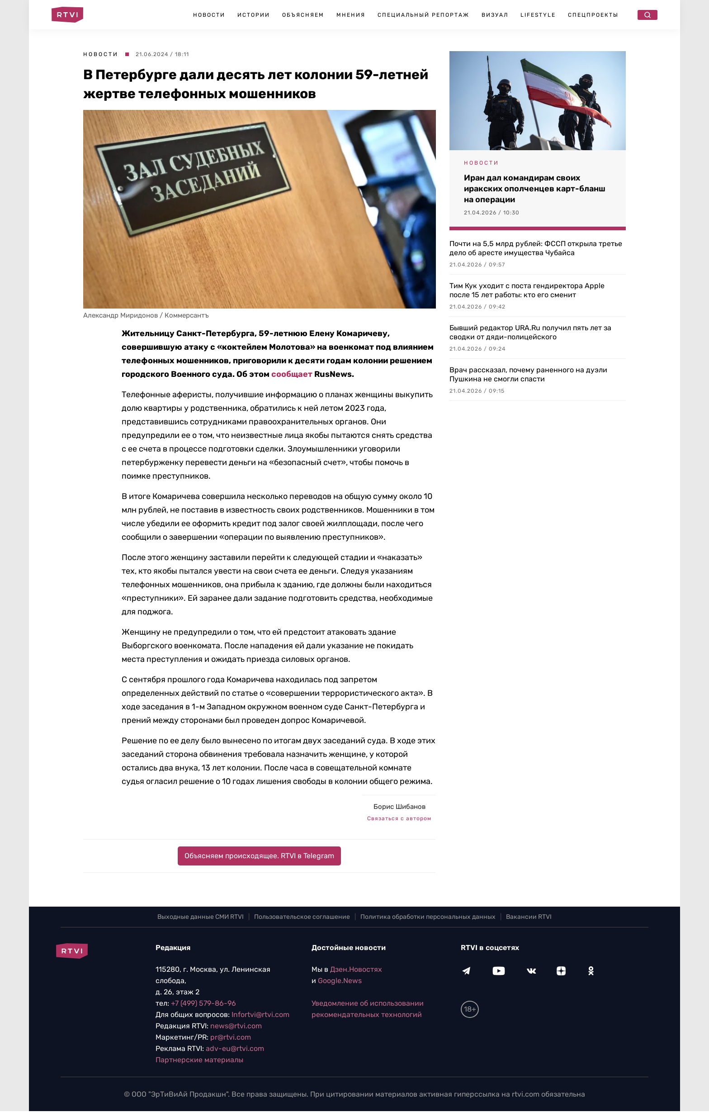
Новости (209, 15)
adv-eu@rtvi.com (235, 1048)
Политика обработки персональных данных (428, 917)
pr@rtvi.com (230, 1037)
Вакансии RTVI (529, 917)
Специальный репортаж (423, 15)
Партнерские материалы (199, 1059)
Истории (253, 15)
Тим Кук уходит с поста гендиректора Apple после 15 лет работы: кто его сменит (527, 290)
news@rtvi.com (236, 1026)
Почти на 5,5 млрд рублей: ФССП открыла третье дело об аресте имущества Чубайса (535, 248)
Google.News (340, 980)
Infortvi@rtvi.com (260, 1014)
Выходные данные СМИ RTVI (200, 917)
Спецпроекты (593, 15)
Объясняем (303, 15)
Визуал (495, 15)
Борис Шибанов (399, 807)
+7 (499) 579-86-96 (203, 1003)
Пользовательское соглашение (302, 917)
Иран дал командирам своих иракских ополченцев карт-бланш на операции (534, 188)
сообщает (291, 374)
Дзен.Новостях (356, 969)
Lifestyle (538, 15)
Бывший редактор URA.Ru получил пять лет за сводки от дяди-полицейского (530, 332)
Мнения (350, 15)
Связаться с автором (399, 818)
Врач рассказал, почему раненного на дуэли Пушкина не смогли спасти (528, 374)
